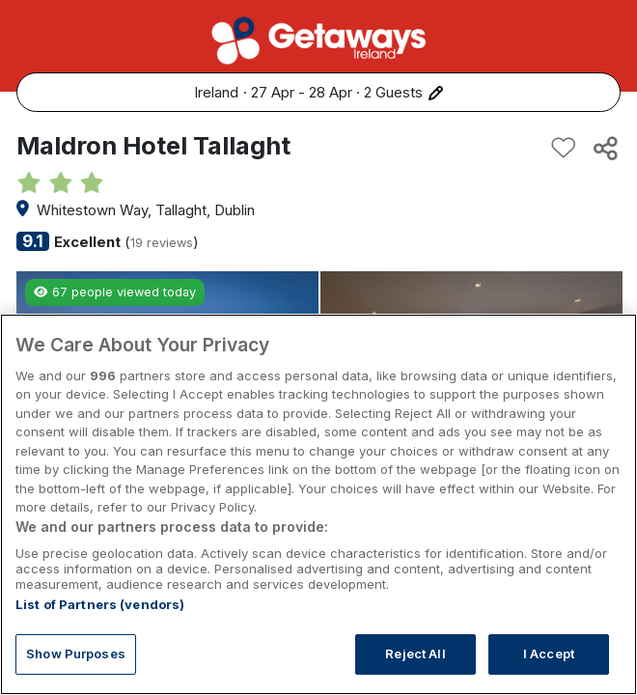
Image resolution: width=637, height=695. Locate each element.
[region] (318, 504)
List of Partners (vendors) (99, 604)
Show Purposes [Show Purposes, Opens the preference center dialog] (75, 653)
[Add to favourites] (563, 147)
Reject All (415, 653)
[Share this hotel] (604, 147)
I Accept (548, 653)
